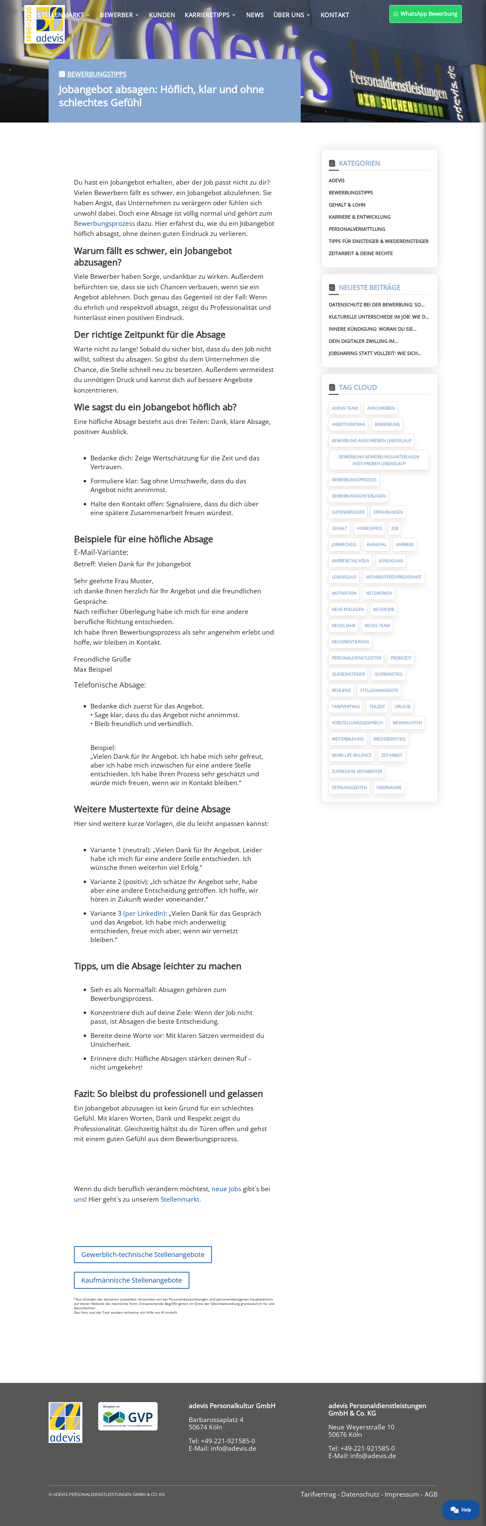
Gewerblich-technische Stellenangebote (143, 1254)
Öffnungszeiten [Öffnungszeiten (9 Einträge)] (349, 788)
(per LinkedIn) (144, 913)
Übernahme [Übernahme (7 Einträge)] (389, 788)
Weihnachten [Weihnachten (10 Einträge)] (407, 723)
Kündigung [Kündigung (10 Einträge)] (391, 561)
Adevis (337, 180)
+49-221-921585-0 (228, 1441)
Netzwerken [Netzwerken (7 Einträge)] (379, 593)
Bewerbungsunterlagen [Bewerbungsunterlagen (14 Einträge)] (359, 496)
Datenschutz (360, 1494)
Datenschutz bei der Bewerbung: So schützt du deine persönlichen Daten (377, 304)
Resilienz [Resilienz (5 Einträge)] (341, 690)
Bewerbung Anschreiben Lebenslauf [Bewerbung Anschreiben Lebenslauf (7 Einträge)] (371, 441)
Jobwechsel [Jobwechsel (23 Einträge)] (344, 544)
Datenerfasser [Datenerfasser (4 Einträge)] (348, 512)
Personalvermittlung (357, 229)
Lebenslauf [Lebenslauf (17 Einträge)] (344, 577)
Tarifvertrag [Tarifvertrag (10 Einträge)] (346, 707)
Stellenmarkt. (181, 1199)
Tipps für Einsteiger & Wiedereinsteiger (379, 241)
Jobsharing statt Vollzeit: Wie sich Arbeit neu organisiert (373, 353)
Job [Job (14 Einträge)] (395, 528)
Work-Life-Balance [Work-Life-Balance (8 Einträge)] (352, 755)
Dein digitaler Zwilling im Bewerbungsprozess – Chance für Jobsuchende (372, 341)
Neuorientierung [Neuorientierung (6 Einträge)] (350, 642)
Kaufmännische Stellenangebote (131, 1280)
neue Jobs (227, 1188)
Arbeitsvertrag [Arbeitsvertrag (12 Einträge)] (348, 424)
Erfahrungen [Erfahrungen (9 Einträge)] (388, 512)
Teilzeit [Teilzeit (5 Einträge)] (377, 707)
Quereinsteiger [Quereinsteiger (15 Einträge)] (348, 674)
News (255, 15)
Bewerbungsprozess (104, 223)
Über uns (288, 15)
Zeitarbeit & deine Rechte (361, 253)
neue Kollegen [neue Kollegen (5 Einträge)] (348, 609)
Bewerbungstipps (96, 74)
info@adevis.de (233, 1448)
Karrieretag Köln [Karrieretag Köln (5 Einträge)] (350, 561)
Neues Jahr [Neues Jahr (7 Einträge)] (343, 625)
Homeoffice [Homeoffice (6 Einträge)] (369, 528)
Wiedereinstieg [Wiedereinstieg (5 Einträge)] (389, 739)
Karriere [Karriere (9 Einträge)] (405, 544)
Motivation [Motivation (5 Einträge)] (344, 593)
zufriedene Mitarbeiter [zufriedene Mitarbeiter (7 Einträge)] (357, 771)
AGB (431, 1494)
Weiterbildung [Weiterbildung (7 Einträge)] (348, 739)
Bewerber (116, 15)
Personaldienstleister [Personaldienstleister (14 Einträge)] (356, 658)
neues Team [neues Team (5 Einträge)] (377, 625)
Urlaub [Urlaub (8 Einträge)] (402, 707)
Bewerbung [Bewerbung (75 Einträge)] (387, 424)
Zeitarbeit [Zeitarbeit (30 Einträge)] (392, 755)
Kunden (162, 15)
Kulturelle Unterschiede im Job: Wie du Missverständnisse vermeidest (379, 317)
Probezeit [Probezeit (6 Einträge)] (400, 658)
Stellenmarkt (60, 15)
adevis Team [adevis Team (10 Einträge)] (345, 408)
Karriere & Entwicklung (359, 217)
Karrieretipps (207, 15)
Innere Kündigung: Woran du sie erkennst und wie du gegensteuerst (376, 329)
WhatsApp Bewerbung (391, 14)
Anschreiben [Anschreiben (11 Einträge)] (381, 408)
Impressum (402, 1494)
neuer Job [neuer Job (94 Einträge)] (383, 609)
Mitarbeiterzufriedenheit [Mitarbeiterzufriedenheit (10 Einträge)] (394, 577)
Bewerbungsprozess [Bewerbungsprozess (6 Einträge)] (354, 480)
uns (79, 1199)
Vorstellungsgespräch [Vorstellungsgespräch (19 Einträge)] (357, 723)
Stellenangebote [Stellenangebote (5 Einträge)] (379, 690)
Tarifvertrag (318, 1494)
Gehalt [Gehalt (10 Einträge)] (339, 528)
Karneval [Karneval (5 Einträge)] (376, 544)
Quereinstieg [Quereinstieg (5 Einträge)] (388, 674)
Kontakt (335, 15)
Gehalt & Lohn (347, 205)
